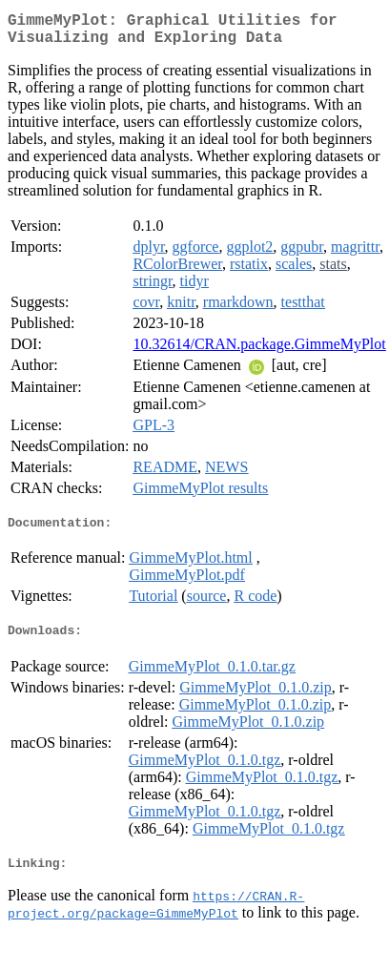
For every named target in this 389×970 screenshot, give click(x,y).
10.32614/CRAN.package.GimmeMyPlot (259, 351)
